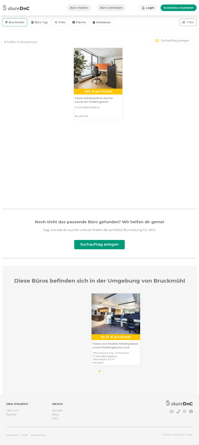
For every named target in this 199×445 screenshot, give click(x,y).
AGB (25, 435)
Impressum (12, 435)
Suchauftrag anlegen (99, 244)
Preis (59, 22)
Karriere (11, 414)
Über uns (12, 410)
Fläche (79, 22)
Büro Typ (39, 22)
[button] (15, 313)
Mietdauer (101, 22)
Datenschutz (38, 435)
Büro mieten (79, 8)
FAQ (55, 418)
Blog (55, 414)
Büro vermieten (111, 8)
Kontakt (57, 410)
